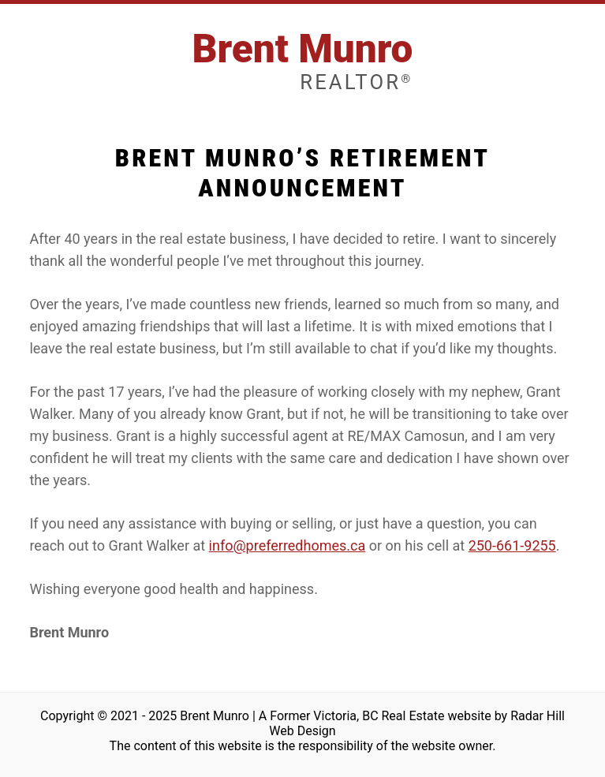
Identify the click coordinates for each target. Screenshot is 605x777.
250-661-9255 (512, 545)
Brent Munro (302, 60)
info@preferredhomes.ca (287, 545)
